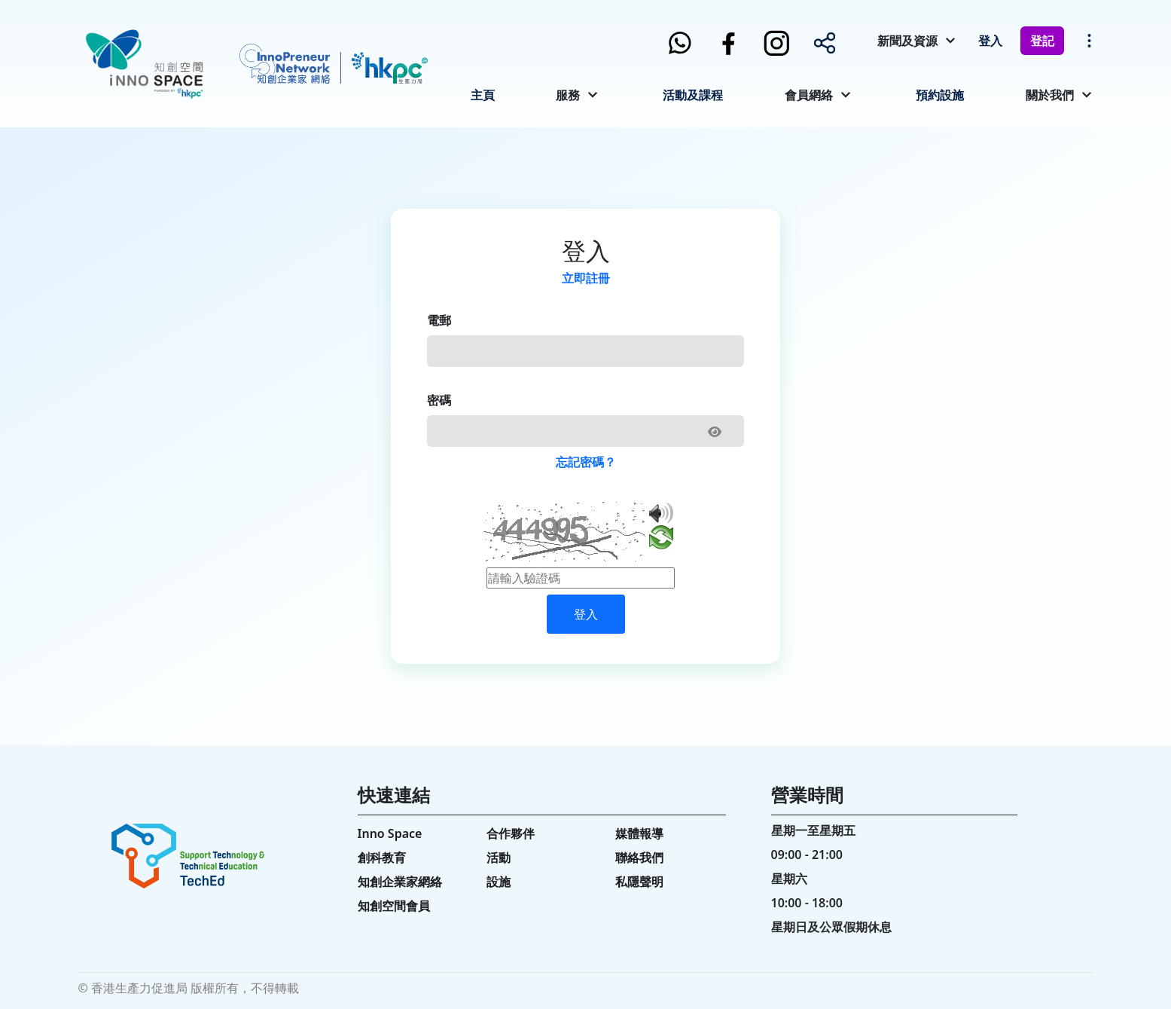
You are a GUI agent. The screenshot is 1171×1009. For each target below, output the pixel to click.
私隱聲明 (639, 881)
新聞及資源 (907, 40)
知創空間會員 (394, 905)
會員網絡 (809, 95)
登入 (990, 40)
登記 (1042, 40)
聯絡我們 (639, 857)
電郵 (439, 320)
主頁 (483, 95)
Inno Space (390, 833)
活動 (498, 857)
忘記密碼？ (586, 462)
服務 (568, 95)
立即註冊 (586, 278)
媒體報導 (639, 833)
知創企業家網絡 (400, 881)
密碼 (439, 400)
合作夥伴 (510, 833)
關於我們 (1050, 95)
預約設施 (940, 95)
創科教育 (382, 857)
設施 (498, 881)
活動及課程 (693, 95)
